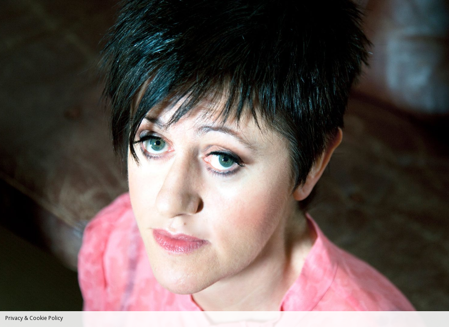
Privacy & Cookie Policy (34, 318)
